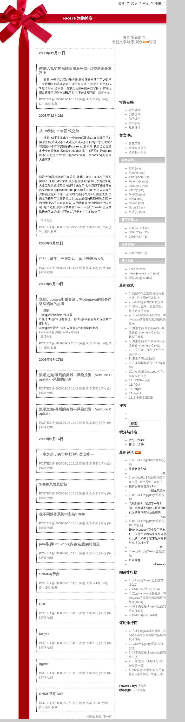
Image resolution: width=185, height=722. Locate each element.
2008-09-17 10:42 (66, 388)
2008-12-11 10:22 (66, 99)
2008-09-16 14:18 (66, 493)
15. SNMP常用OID (141, 397)
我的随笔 (134, 110)
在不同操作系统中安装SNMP (62, 514)
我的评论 (134, 118)
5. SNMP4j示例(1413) (143, 615)
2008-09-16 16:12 (66, 463)
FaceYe (134, 172)
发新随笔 (138, 37)
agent (43, 664)
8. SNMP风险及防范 (142, 358)
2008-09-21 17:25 (66, 268)
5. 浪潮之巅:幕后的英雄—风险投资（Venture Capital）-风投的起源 (147, 332)
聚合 (139, 42)
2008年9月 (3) (138, 253)
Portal (132, 199)
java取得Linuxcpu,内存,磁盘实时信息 (69, 544)
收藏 (54, 103)
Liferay (133, 190)
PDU (42, 604)
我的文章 (134, 114)
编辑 (48, 103)
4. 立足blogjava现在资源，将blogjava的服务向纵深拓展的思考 (147, 319)
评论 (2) (105, 388)
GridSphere (136, 177)
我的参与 (134, 123)
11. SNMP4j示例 (139, 380)
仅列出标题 (94, 716)
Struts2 (133, 207)
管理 (152, 42)
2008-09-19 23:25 (66, 343)
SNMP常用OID (51, 694)
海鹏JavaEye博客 (66, 332)
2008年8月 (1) (138, 236)
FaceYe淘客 (46, 332)
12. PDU (134, 384)
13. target (135, 389)
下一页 (107, 716)
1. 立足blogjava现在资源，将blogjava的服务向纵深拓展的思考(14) (147, 635)
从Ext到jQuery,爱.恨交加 (59, 131)
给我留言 (134, 143)
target (44, 634)
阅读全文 (104, 92)
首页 (126, 37)
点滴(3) (133, 212)
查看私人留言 (137, 152)
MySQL (134, 194)
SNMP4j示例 (49, 574)
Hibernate (135, 181)
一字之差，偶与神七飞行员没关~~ (66, 454)
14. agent (135, 393)
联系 (130, 42)
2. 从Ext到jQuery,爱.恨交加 (146, 302)
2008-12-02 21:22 (66, 227)
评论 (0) (105, 268)
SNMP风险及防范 (53, 484)
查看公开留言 (137, 148)
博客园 (142, 685)
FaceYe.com (137, 269)
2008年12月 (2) (139, 228)
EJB (131, 168)
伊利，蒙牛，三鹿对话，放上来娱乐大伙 (71, 259)
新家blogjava (137, 277)
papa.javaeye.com (140, 273)
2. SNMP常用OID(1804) (144, 589)
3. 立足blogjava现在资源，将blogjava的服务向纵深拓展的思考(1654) (147, 598)
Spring (133, 203)
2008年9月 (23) (139, 232)
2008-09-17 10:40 (66, 422)
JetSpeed (135, 185)
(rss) (138, 168)
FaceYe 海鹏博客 (77, 18)
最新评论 (134, 127)
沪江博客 (139, 690)
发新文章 (119, 42)
